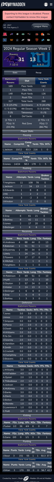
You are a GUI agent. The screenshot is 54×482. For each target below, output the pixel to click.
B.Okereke (8, 403)
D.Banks (7, 392)
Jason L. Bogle (20, 478)
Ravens (13, 54)
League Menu (41, 26)
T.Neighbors (9, 182)
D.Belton (7, 399)
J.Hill (5, 194)
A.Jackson (8, 384)
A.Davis (7, 396)
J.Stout (6, 455)
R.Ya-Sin (7, 336)
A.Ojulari (7, 377)
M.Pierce (7, 324)
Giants (40, 54)
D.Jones (7, 164)
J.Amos (6, 317)
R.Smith (7, 347)
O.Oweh (7, 328)
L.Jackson (8, 149)
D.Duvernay (9, 249)
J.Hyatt (6, 279)
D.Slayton (8, 283)
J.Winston (8, 201)
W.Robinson (9, 275)
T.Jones (6, 313)
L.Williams (8, 369)
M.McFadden (9, 373)
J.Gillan (6, 470)
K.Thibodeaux (10, 381)
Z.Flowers (8, 257)
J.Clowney (8, 340)
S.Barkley (8, 219)
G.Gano (7, 437)
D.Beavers (8, 358)
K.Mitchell (8, 197)
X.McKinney (9, 388)
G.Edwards (8, 190)
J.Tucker (7, 426)
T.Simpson (8, 321)
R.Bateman (8, 246)
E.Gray (6, 216)
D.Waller (7, 287)
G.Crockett (8, 351)
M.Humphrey (9, 355)
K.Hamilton (8, 343)
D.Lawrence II (10, 407)
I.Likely (6, 253)
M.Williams (9, 332)
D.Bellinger (8, 227)
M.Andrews (9, 242)
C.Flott (6, 411)
